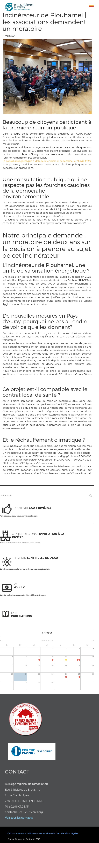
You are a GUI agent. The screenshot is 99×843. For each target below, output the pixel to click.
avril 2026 (47, 640)
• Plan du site (52, 833)
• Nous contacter (36, 833)
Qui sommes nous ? (18, 833)
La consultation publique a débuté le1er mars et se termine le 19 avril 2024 (47, 161)
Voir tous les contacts (19, 817)
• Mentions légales (69, 833)
